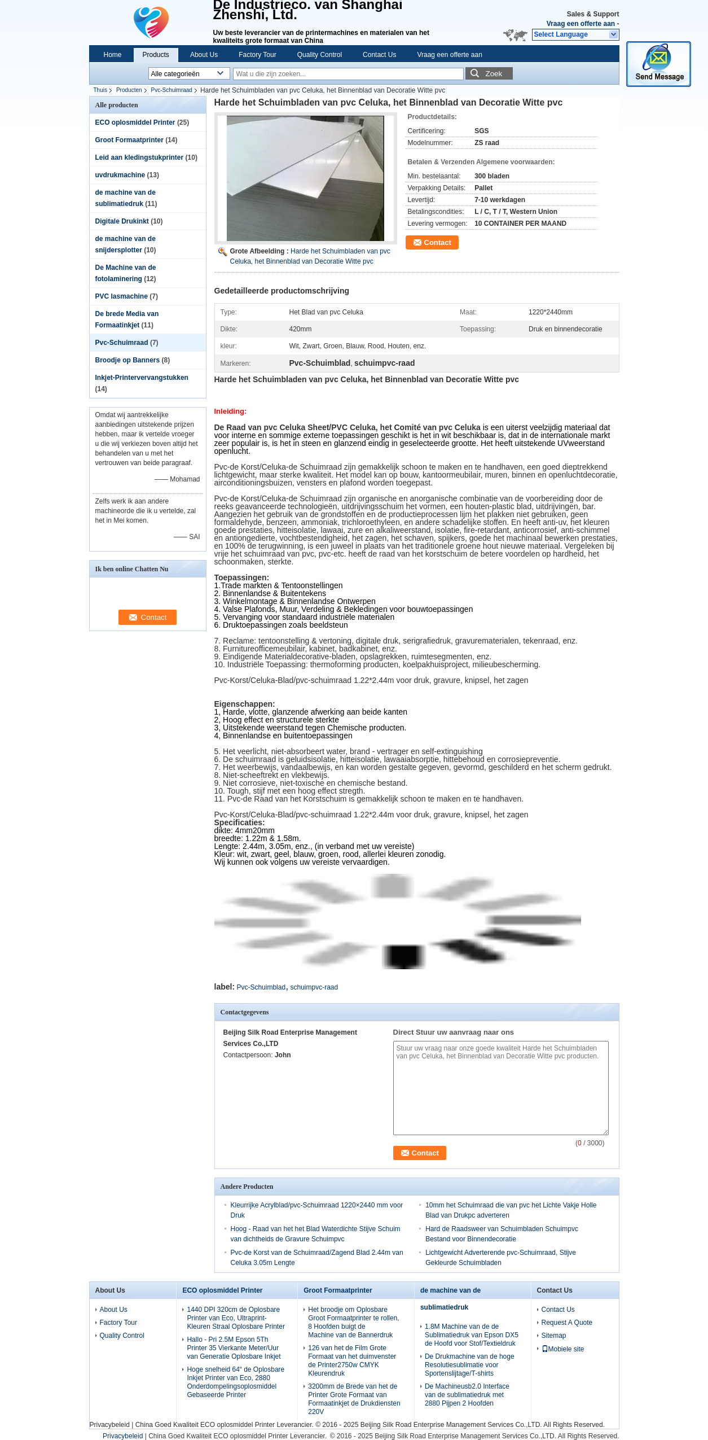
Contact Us (379, 55)
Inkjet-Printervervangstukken (141, 378)
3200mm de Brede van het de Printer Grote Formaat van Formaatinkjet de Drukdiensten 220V (354, 1399)
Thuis (100, 90)
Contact (437, 242)
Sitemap (554, 1336)
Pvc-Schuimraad (171, 90)
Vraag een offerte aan (581, 24)
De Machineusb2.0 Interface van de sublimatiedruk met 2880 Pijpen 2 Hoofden (467, 1394)
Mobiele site (563, 1349)
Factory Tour (257, 55)
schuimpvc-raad (314, 987)
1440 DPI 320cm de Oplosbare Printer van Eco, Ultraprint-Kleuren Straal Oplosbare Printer (235, 1318)
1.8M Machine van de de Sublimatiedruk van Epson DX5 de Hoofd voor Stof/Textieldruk (471, 1335)
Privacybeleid (110, 1425)
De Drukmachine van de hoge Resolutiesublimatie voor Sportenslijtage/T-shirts (469, 1365)
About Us (204, 55)
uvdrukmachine (120, 175)
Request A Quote (567, 1323)
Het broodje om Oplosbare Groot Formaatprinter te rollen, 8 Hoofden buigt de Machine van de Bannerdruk (353, 1322)
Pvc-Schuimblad (260, 987)
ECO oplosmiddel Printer (135, 122)
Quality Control (319, 55)
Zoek (494, 73)
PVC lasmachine (121, 296)
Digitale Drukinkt (122, 221)
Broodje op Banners (127, 360)
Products (156, 55)
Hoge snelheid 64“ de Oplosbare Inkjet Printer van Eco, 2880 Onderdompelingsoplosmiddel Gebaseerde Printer (235, 1382)
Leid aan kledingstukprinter (139, 157)
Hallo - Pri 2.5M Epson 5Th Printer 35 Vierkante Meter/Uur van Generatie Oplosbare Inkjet (233, 1348)
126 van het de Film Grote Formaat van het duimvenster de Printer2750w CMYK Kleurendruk (352, 1360)
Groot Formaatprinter (129, 140)
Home (113, 55)
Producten (129, 90)
